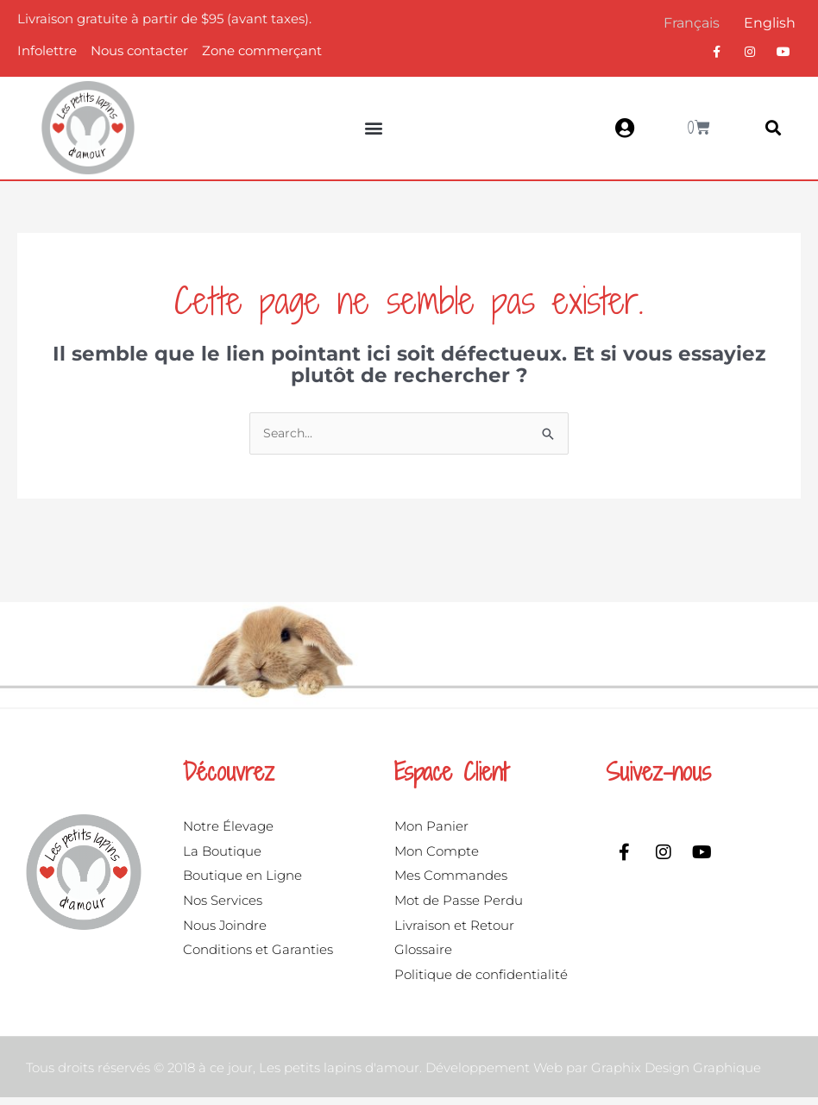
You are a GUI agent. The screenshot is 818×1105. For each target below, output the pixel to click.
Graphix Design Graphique (676, 1075)
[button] (374, 128)
